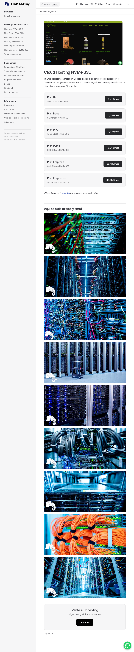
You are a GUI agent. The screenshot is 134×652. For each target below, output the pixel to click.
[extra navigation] (128, 4)
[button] (17, 12)
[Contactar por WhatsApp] (127, 645)
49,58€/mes (113, 180)
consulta (65, 193)
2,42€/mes (113, 99)
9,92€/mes (113, 131)
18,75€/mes (113, 147)
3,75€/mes (113, 115)
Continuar (85, 622)
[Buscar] (50, 4)
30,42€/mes (113, 164)
